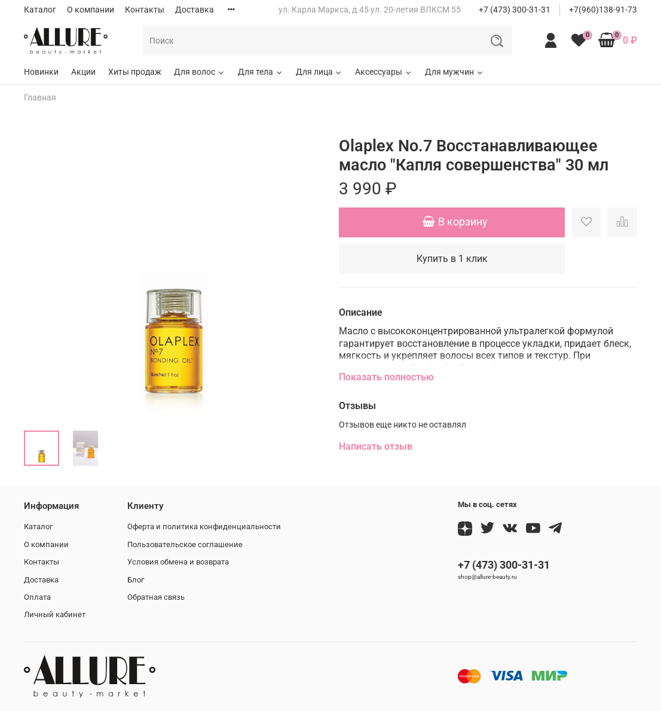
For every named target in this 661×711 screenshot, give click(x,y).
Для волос (199, 72)
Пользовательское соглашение (185, 544)
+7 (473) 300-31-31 (514, 9)
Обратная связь (156, 597)
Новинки (41, 72)
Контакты (144, 9)
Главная (40, 97)
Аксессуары (383, 72)
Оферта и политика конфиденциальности (204, 526)
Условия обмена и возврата (178, 561)
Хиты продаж (134, 72)
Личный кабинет (54, 614)
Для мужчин (454, 72)
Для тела (260, 72)
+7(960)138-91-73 (603, 9)
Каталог (40, 9)
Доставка (194, 9)
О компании (90, 9)
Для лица (319, 72)
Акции (83, 72)
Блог (135, 579)
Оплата (37, 597)
